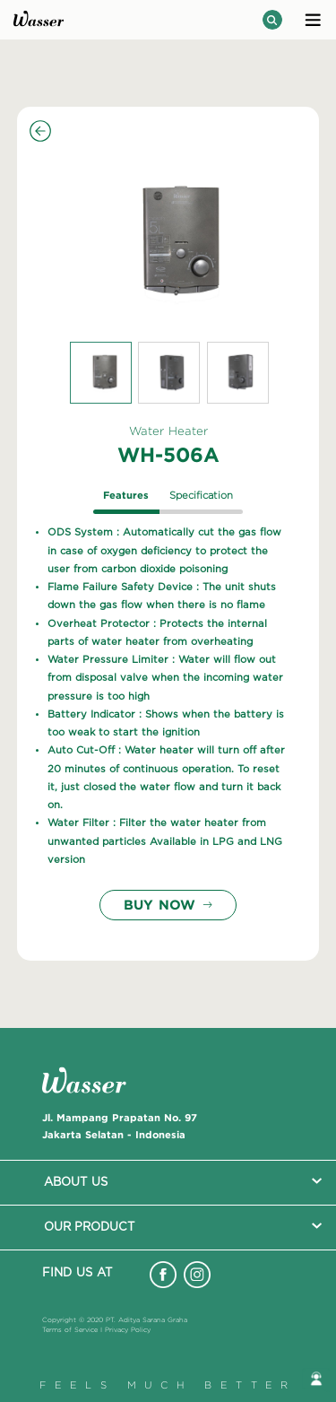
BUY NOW (168, 904)
